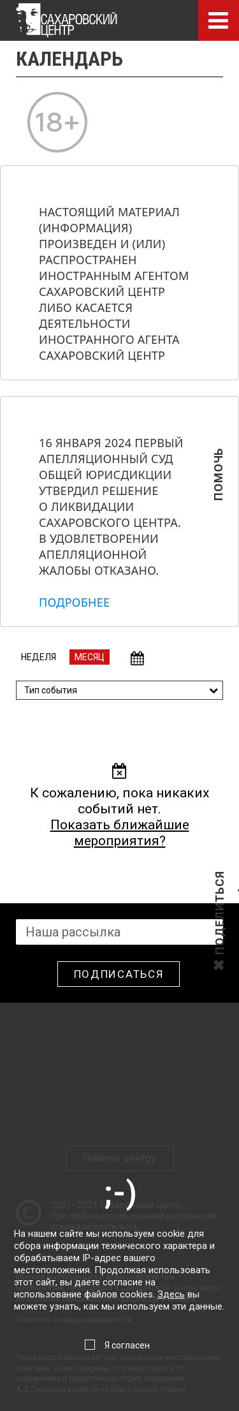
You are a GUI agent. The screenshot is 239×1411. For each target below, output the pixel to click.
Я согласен (127, 1345)
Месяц (90, 657)
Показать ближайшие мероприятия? (119, 832)
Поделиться (219, 953)
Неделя (38, 657)
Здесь (171, 1294)
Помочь (218, 495)
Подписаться (119, 974)
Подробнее (74, 602)
